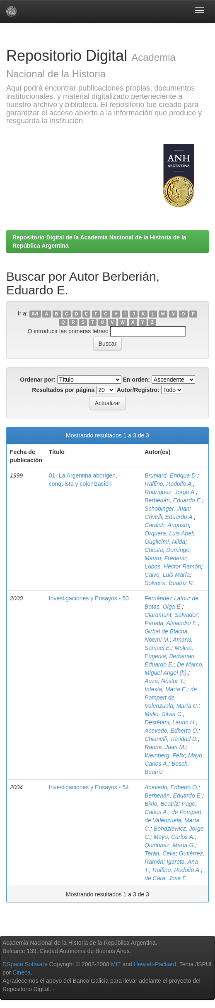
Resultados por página (63, 390)
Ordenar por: (38, 379)
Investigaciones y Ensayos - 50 (89, 598)
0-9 (35, 313)
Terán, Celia (160, 853)
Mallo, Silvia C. (164, 714)
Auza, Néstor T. (164, 681)
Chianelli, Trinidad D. (171, 739)
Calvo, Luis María (167, 574)
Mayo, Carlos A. (174, 837)
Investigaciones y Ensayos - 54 (89, 787)
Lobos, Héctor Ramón (173, 566)
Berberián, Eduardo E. (173, 500)
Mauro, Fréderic (165, 558)
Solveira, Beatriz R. (169, 583)
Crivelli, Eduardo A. (169, 517)
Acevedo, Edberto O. (171, 730)
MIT (116, 964)
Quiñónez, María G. (170, 845)
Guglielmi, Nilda (165, 541)
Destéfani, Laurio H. (170, 722)
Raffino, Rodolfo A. (169, 483)
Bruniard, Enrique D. (171, 475)
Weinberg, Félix (165, 755)
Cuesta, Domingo (167, 550)
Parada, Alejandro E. (171, 623)
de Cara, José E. (166, 878)
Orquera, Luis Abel (169, 533)
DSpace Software (25, 964)
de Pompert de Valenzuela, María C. (171, 697)
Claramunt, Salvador (171, 614)
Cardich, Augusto (167, 525)
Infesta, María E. (166, 689)
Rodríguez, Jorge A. (170, 492)
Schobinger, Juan (167, 508)
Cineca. (22, 972)
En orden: (136, 379)
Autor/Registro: (138, 390)
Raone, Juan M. (165, 747)
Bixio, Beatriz (162, 803)
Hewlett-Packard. (156, 964)
